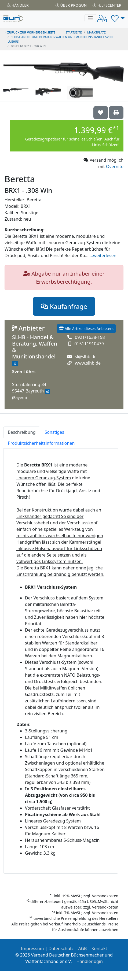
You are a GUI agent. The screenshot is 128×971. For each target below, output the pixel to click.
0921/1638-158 (90, 337)
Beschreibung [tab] (22, 432)
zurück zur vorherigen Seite (30, 32)
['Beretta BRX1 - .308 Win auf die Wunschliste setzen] (100, 112)
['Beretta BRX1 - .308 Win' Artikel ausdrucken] (116, 112)
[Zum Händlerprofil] (15, 363)
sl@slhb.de (86, 357)
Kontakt (99, 948)
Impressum (32, 948)
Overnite (114, 166)
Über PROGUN (71, 5)
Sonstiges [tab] (54, 432)
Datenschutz (61, 948)
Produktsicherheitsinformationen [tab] (41, 443)
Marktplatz (96, 32)
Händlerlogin (89, 961)
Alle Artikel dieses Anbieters (86, 328)
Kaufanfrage (64, 306)
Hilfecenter (107, 5)
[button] (118, 18)
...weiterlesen (103, 255)
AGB (82, 948)
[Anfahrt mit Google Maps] (47, 391)
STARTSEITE (73, 32)
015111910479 (89, 344)
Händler (18, 5)
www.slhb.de (88, 363)
